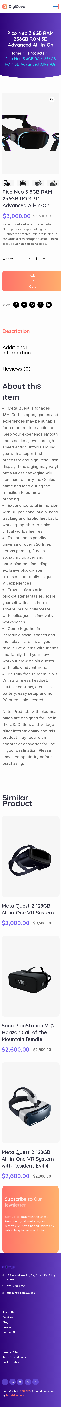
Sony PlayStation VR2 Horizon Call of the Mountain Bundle (28, 1032)
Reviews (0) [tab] (16, 368)
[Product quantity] (37, 258)
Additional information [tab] (16, 350)
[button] (52, 99)
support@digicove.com (21, 1293)
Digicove (24, 1391)
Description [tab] (16, 331)
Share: (6, 304)
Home (15, 53)
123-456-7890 (16, 1286)
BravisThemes (15, 1395)
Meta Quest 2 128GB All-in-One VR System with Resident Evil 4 (28, 1159)
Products (36, 53)
